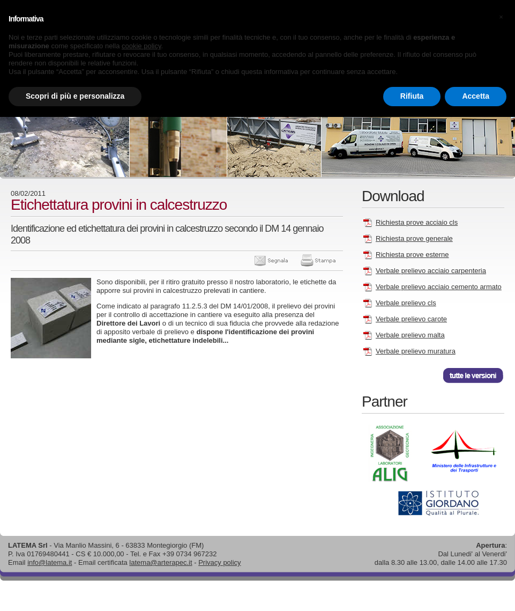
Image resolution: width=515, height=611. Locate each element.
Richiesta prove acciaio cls (417, 222)
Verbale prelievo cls (406, 303)
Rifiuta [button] (412, 96)
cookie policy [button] (141, 46)
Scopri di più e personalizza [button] (75, 96)
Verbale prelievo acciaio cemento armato (439, 287)
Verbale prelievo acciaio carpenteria (431, 271)
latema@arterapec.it (160, 562)
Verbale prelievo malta (410, 335)
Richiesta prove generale (414, 238)
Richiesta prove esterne (412, 255)
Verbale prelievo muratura (416, 351)
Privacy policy (219, 562)
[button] (501, 17)
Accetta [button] (475, 96)
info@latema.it (49, 562)
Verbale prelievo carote (411, 319)
